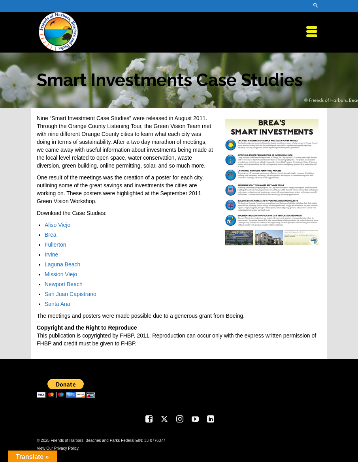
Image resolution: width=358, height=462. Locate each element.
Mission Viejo (61, 274)
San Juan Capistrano (70, 294)
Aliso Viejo (57, 225)
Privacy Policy (66, 448)
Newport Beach (64, 284)
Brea (51, 235)
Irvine (51, 254)
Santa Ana (57, 304)
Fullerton (55, 244)
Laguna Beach (62, 264)
